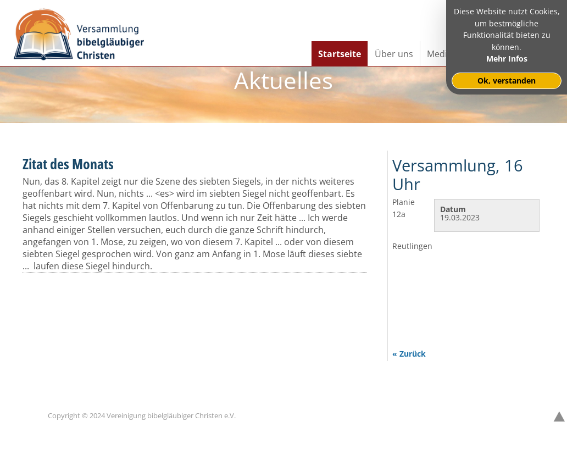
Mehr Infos (506, 58)
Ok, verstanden (506, 80)
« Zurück (409, 353)
